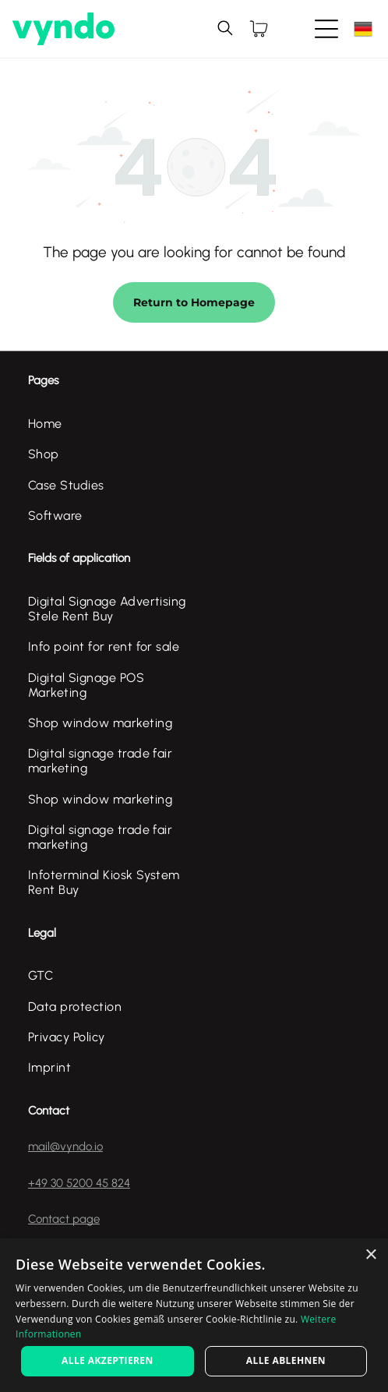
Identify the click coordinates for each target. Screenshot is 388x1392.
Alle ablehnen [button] (286, 1360)
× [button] (370, 1255)
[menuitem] (111, 423)
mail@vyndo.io (65, 1146)
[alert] (194, 1315)
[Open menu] (326, 29)
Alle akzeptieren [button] (107, 1360)
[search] (225, 29)
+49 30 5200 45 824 (79, 1183)
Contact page (64, 1219)
